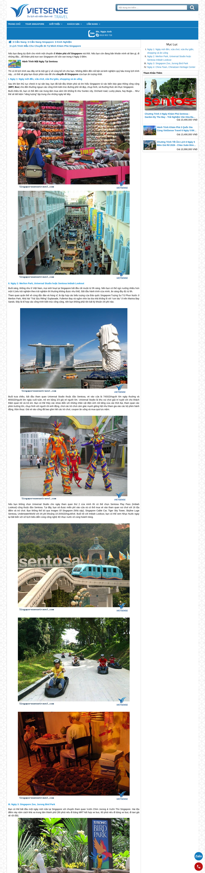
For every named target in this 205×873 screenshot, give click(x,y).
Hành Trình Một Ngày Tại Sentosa (32, 64)
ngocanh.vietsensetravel (97, 35)
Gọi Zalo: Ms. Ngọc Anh (91, 33)
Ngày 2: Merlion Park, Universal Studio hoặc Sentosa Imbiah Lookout (169, 58)
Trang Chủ (47, 10)
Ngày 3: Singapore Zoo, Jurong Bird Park (167, 63)
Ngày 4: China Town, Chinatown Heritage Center (171, 67)
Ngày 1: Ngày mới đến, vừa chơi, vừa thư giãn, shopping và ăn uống (170, 51)
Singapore (76, 53)
